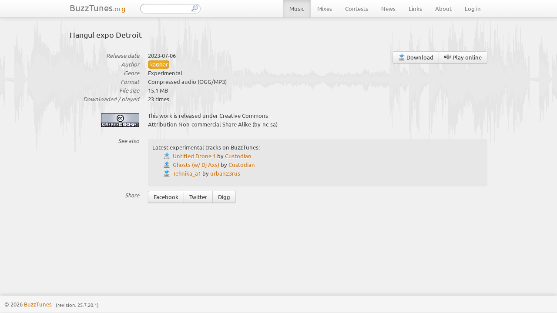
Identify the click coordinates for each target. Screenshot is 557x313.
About (443, 8)
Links (415, 8)
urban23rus (225, 173)
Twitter (198, 196)
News (388, 8)
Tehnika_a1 (187, 173)
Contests (356, 8)
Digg (224, 196)
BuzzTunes (97, 7)
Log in (473, 8)
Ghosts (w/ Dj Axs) (196, 164)
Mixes (324, 8)
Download (415, 57)
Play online (463, 57)
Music (296, 8)
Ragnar (158, 64)
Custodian (238, 156)
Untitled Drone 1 (194, 156)
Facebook (166, 196)
